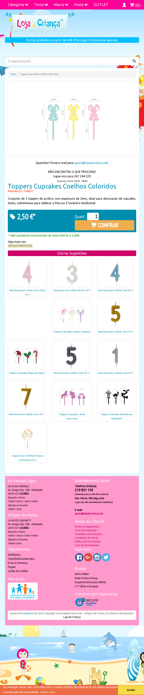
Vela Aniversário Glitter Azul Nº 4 (115, 290)
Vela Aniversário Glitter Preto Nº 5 (71, 373)
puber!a (28, 613)
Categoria (18, 4)
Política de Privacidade (87, 541)
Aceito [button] (131, 689)
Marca (61, 4)
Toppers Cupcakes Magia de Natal (26, 373)
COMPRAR (104, 225)
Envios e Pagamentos (87, 526)
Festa (81, 4)
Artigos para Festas (20, 246)
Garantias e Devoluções (88, 534)
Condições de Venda (86, 537)
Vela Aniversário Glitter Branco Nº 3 (72, 290)
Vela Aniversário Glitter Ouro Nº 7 (26, 414)
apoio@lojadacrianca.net (91, 162)
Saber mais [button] (47, 692)
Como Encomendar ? (86, 530)
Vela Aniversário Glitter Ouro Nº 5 (115, 331)
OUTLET (101, 4)
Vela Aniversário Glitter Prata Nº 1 (115, 373)
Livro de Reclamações (87, 545)
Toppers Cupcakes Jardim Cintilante (72, 331)
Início (13, 74)
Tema (41, 4)
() (136, 5)
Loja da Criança (72, 617)
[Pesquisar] (134, 61)
